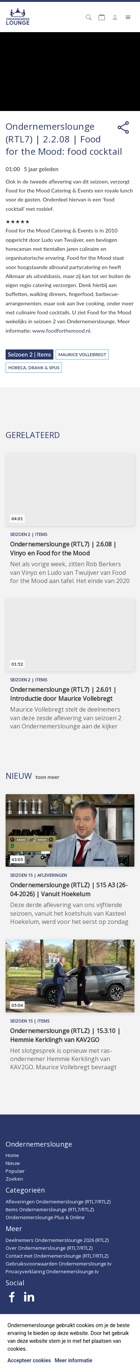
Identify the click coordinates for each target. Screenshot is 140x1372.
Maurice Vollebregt (82, 354)
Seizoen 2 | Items (29, 354)
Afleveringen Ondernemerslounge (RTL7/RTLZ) (58, 1201)
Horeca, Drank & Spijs (33, 367)
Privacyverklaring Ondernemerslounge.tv (52, 1271)
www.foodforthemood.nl (61, 330)
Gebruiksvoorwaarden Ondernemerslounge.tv (59, 1263)
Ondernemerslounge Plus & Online (45, 1217)
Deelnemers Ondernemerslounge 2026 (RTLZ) (57, 1240)
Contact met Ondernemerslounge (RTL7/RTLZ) (57, 1255)
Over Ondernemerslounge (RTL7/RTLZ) (49, 1248)
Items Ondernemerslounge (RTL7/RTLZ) (50, 1209)
